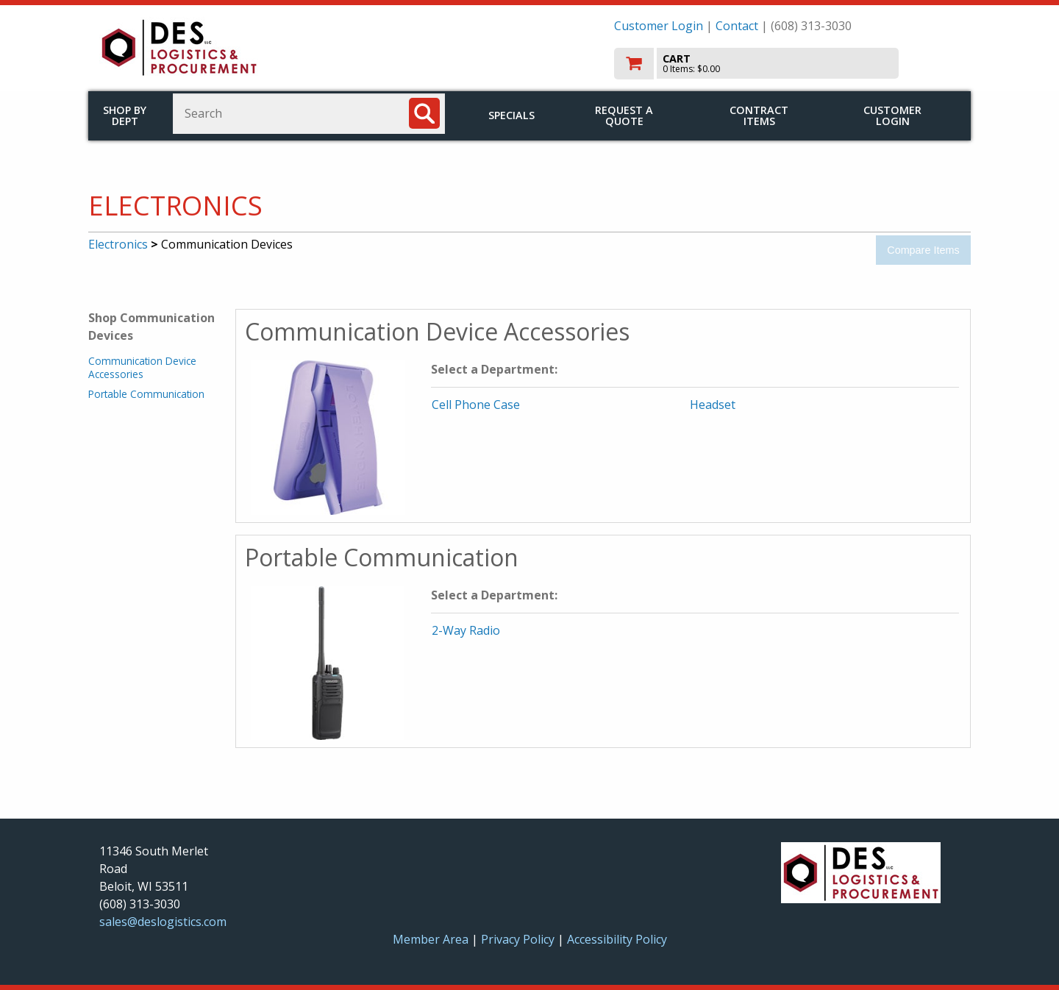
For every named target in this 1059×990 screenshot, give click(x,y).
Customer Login (658, 26)
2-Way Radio (466, 630)
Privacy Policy (519, 939)
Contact (737, 26)
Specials (511, 115)
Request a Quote (624, 116)
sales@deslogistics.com (163, 922)
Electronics (118, 244)
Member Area (430, 939)
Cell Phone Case (476, 404)
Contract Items (759, 116)
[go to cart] (787, 63)
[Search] (424, 113)
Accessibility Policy (617, 939)
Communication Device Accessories (142, 367)
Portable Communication (146, 394)
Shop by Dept (124, 116)
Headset (712, 404)
